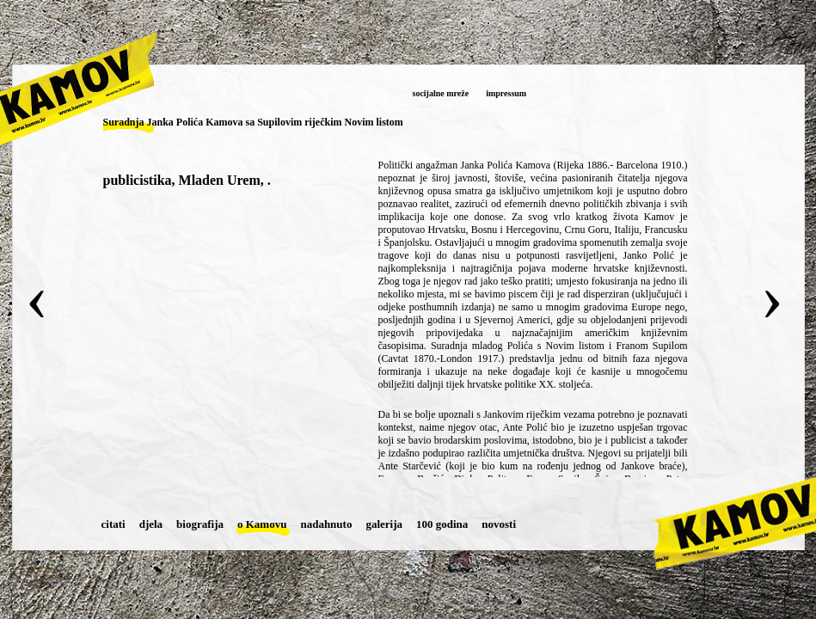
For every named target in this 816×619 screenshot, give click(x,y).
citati (113, 524)
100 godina (442, 524)
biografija (200, 524)
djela (151, 524)
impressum (506, 93)
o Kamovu (261, 524)
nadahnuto (326, 524)
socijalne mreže (441, 93)
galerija (383, 524)
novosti (499, 524)
